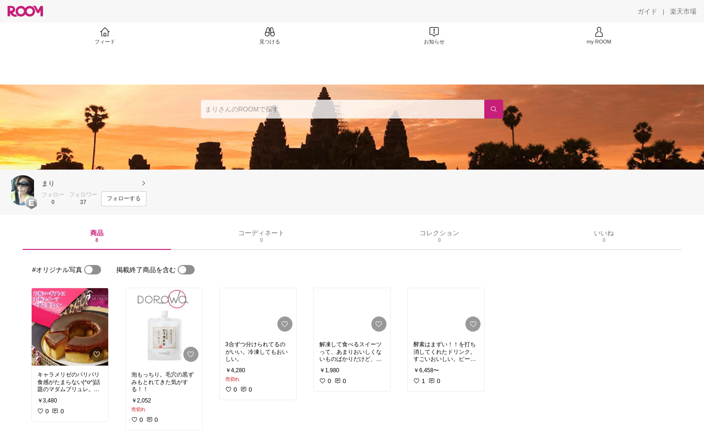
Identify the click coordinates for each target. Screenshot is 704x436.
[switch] (92, 269)
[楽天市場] (683, 11)
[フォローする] (123, 198)
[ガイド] (647, 11)
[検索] (493, 109)
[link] (70, 327)
